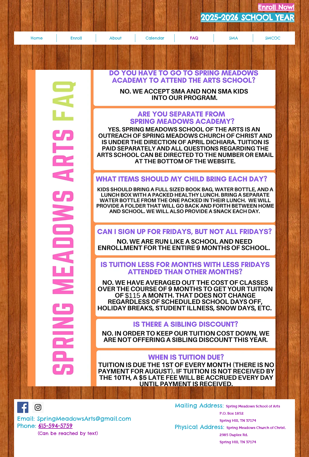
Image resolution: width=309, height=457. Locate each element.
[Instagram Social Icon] (38, 407)
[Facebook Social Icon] (22, 407)
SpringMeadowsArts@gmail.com (84, 418)
